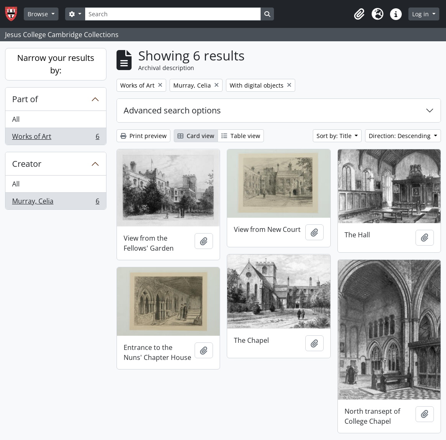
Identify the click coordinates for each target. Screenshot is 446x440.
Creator (26, 163)
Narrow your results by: (55, 64)
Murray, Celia (55, 202)
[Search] (173, 14)
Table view (240, 136)
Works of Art (55, 138)
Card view (195, 136)
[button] (359, 14)
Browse (39, 14)
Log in (421, 14)
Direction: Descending (400, 136)
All (16, 119)
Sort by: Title (335, 136)
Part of (25, 99)
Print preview (143, 136)
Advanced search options (172, 110)
